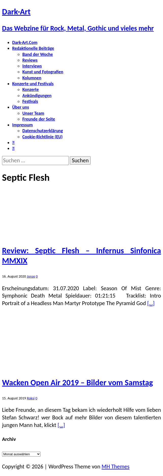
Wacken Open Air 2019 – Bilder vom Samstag (77, 383)
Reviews (30, 60)
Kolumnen (31, 78)
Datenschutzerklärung (42, 130)
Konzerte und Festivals (33, 83)
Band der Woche (37, 54)
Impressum (22, 125)
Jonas (31, 276)
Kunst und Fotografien (42, 72)
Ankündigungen (37, 95)
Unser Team (33, 113)
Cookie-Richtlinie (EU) (42, 137)
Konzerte (30, 89)
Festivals (30, 101)
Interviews (32, 66)
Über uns (20, 107)
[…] (151, 303)
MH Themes (115, 466)
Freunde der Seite (38, 119)
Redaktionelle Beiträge (33, 48)
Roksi (31, 398)
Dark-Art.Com (24, 42)
